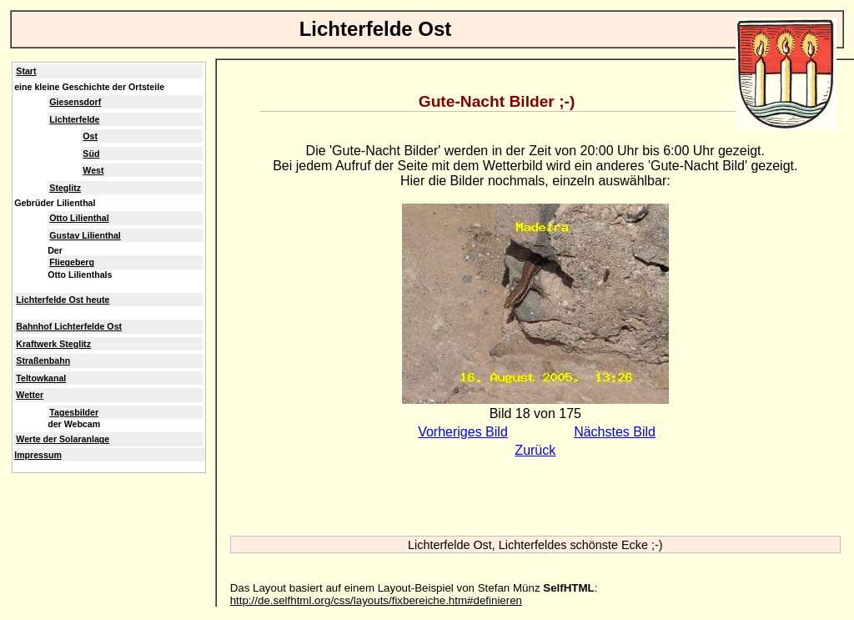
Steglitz (65, 188)
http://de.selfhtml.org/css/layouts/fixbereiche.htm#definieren (376, 600)
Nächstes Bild (615, 432)
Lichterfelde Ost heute (62, 300)
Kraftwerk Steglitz (53, 344)
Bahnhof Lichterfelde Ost (69, 326)
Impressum (38, 455)
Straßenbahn (43, 360)
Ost (90, 136)
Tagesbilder (73, 412)
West (93, 170)
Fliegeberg (71, 262)
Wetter (29, 395)
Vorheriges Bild (463, 432)
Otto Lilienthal (78, 218)
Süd (91, 154)
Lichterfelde (74, 119)
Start (26, 71)
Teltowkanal (41, 378)
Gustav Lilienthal (84, 235)
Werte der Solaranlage (62, 439)
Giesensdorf (75, 102)
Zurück (535, 450)
